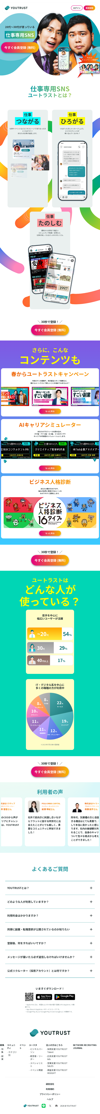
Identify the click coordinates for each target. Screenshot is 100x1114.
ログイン (76, 8)
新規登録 (89, 7)
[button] (20, 47)
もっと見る (50, 411)
